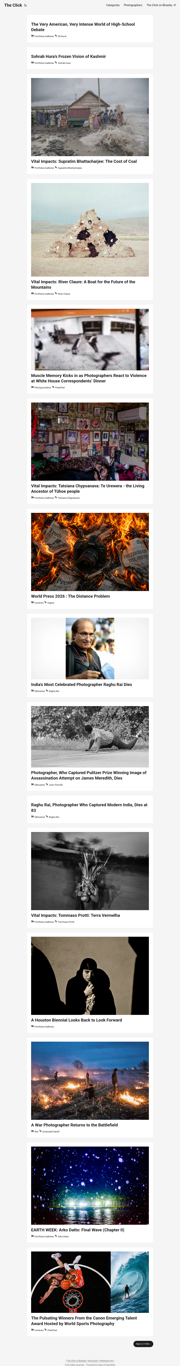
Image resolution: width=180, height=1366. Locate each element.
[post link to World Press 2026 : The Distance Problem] (90, 559)
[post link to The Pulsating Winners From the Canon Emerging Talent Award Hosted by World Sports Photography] (90, 1291)
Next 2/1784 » (143, 1344)
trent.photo (93, 1361)
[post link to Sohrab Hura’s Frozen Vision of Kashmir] (90, 58)
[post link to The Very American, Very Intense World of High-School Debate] (90, 28)
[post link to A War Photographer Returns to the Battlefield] (90, 1087)
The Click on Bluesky (77, 1361)
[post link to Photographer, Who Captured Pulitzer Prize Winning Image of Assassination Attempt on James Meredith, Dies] (90, 746)
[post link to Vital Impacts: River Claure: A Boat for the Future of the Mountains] (90, 239)
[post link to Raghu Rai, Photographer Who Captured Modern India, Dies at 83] (90, 809)
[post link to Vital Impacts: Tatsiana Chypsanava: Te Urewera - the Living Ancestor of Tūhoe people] (90, 451)
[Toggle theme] (25, 5)
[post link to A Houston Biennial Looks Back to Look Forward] (90, 983)
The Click (13, 5)
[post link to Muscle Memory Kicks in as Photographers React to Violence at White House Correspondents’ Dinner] (90, 349)
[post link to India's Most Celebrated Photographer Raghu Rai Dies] (90, 655)
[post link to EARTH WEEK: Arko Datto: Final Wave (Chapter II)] (90, 1192)
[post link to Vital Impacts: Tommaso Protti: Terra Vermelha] (90, 878)
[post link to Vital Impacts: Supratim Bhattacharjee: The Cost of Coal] (90, 124)
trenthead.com (106, 1361)
